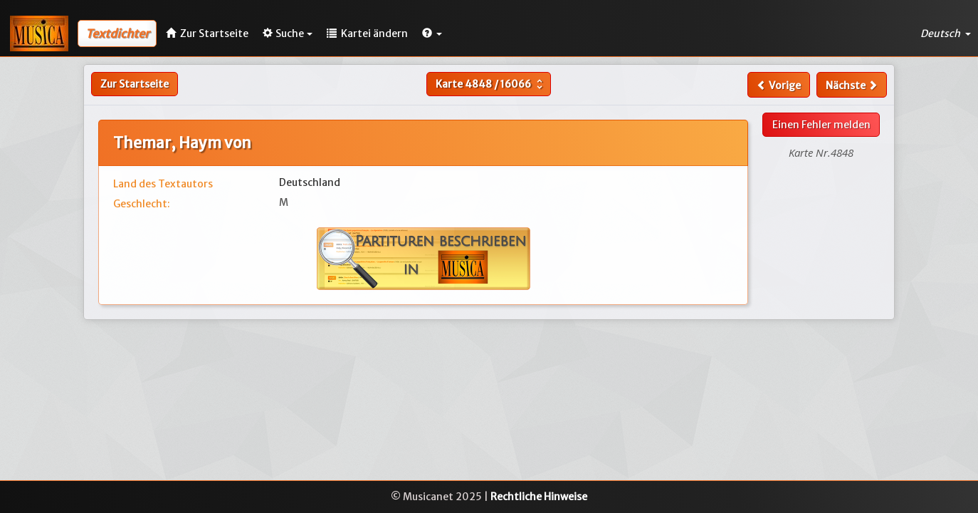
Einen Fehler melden (821, 124)
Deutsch (945, 33)
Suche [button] (287, 33)
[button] (432, 33)
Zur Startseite (134, 84)
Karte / (491, 84)
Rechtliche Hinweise (538, 496)
